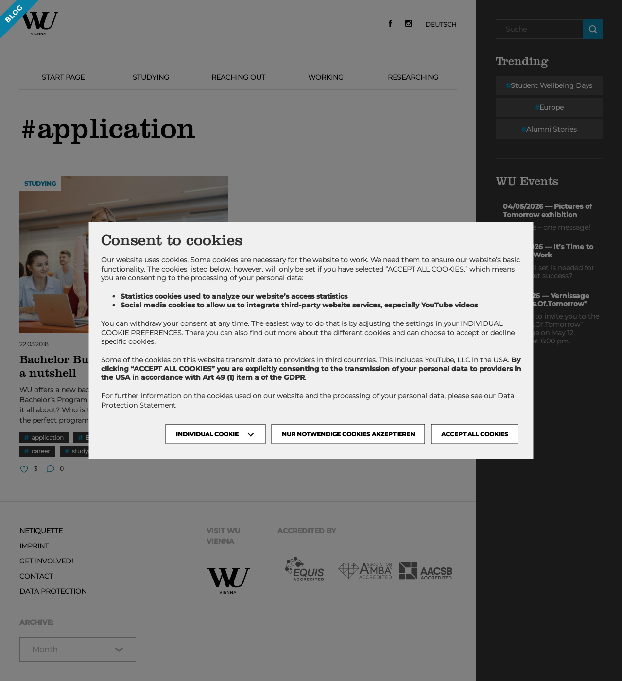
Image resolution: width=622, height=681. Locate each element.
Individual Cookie (207, 433)
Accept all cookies (474, 433)
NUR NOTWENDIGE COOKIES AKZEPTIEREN (348, 433)
